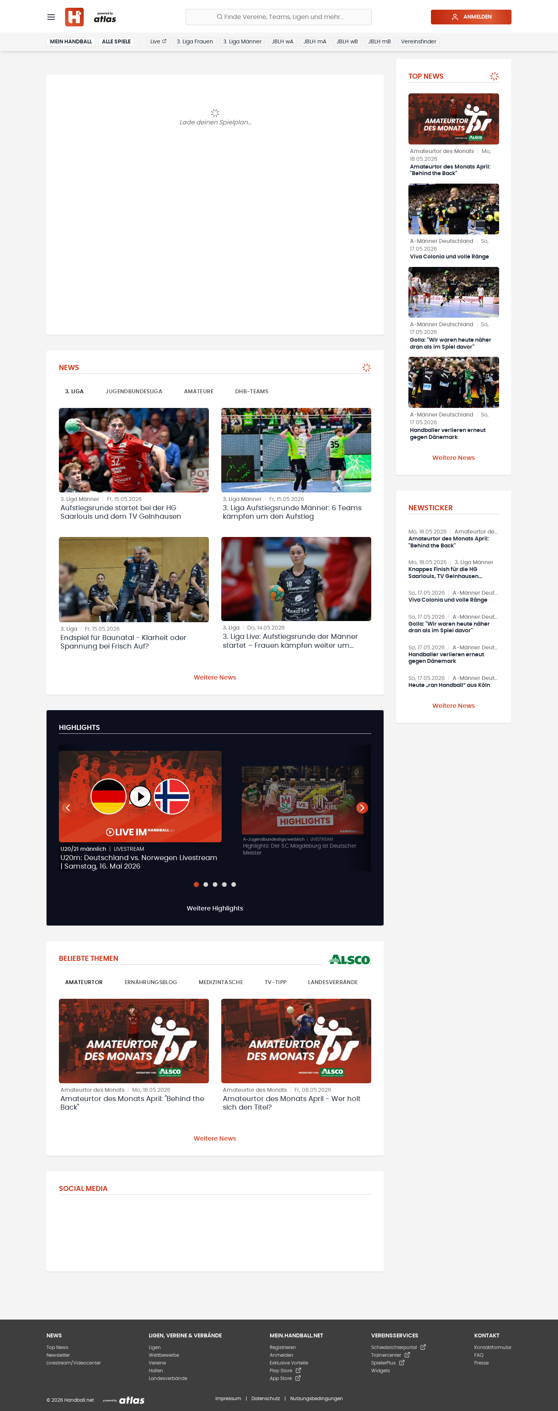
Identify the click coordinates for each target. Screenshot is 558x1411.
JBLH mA (314, 42)
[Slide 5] (233, 884)
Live (158, 41)
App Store (285, 1378)
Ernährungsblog (151, 982)
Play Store (285, 1370)
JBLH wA (282, 42)
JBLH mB (379, 42)
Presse (481, 1363)
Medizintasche (221, 982)
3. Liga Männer (242, 42)
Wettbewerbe (164, 1355)
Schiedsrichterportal (398, 1347)
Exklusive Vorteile (289, 1363)
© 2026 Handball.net (70, 1400)
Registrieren (283, 1347)
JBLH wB (347, 42)
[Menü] (51, 17)
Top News (57, 1347)
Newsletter (58, 1355)
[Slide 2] (205, 884)
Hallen (156, 1370)
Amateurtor (84, 982)
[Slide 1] (196, 884)
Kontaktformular (493, 1347)
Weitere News (215, 678)
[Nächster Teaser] (362, 808)
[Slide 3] (215, 884)
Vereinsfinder (418, 42)
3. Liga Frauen (195, 42)
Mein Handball (71, 42)
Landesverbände (333, 982)
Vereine (157, 1363)
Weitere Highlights (215, 908)
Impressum (228, 1398)
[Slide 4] (224, 884)
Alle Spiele (116, 42)
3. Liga (74, 391)
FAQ (478, 1355)
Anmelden (471, 17)
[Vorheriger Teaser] (68, 808)
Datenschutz (265, 1398)
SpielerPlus (388, 1363)
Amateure (199, 391)
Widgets (380, 1370)
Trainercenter (390, 1355)
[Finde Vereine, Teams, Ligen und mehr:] (279, 17)
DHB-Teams (251, 391)
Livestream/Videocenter (73, 1363)
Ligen (155, 1347)
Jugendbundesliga (133, 391)
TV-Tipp (275, 982)
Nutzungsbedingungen (316, 1398)
